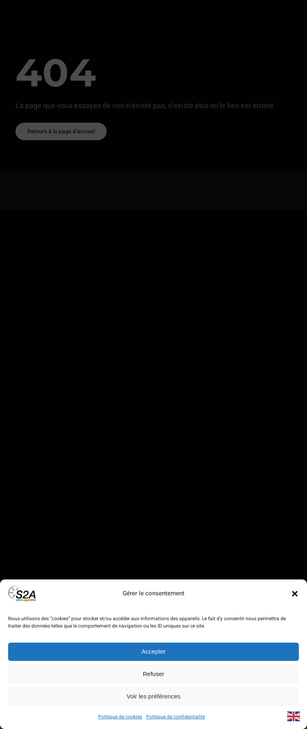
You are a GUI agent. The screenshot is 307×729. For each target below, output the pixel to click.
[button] (295, 594)
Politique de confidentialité (175, 716)
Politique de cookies (120, 716)
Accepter (153, 651)
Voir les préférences (154, 696)
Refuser (153, 673)
